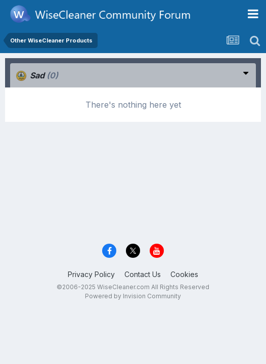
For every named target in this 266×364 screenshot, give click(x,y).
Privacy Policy (91, 274)
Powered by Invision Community (133, 296)
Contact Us (142, 274)
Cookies (184, 274)
